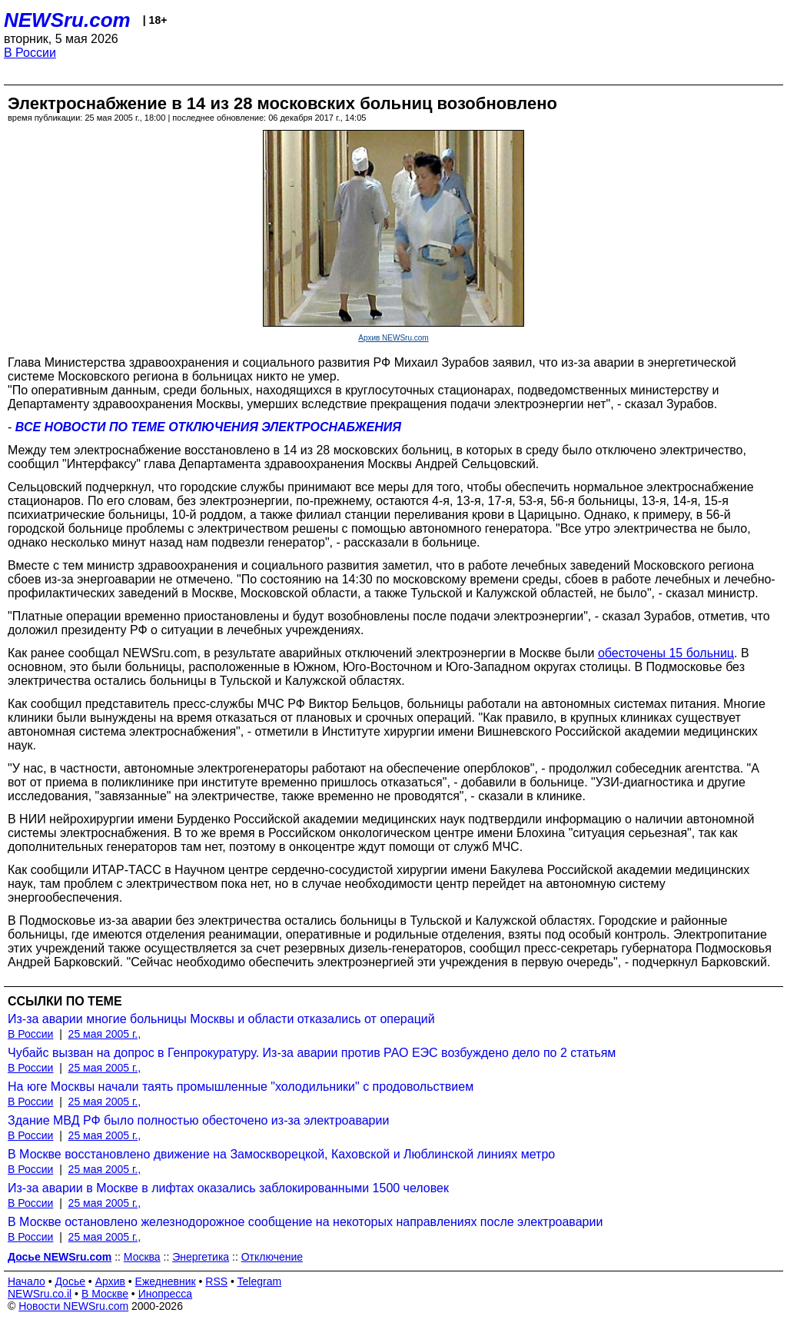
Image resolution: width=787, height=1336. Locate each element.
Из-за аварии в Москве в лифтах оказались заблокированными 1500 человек (228, 1188)
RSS (216, 1281)
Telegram (259, 1281)
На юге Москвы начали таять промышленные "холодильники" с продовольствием (240, 1086)
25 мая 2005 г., (104, 1034)
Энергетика (200, 1257)
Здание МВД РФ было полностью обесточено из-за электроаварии (198, 1120)
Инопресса (165, 1294)
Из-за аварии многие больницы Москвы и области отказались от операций (221, 1018)
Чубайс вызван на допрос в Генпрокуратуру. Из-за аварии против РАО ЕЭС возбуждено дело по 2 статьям (312, 1052)
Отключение (272, 1257)
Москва (142, 1257)
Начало (26, 1281)
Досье (70, 1281)
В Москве (104, 1294)
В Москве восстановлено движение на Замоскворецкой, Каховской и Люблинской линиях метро (281, 1154)
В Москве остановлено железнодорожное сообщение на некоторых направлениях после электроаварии (305, 1221)
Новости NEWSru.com (73, 1306)
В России (30, 52)
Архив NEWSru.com (393, 338)
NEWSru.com (67, 20)
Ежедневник (165, 1281)
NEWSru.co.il (39, 1294)
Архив (110, 1281)
